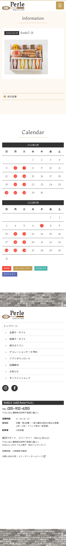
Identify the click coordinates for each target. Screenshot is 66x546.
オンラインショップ (19, 378)
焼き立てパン (16, 345)
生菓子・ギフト (17, 332)
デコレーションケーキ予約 (23, 352)
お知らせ (14, 371)
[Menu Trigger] (60, 5)
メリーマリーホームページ (31, 456)
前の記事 (12, 96)
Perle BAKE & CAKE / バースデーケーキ (36, 537)
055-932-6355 (18, 409)
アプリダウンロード (19, 358)
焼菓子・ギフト (17, 339)
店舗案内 (14, 365)
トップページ (11, 326)
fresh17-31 (27, 33)
